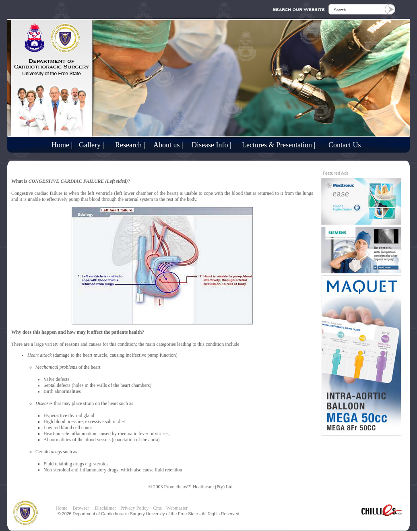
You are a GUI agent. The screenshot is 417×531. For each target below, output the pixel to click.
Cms (157, 508)
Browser (83, 508)
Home (61, 508)
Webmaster (177, 508)
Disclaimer (105, 508)
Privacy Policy (134, 508)
